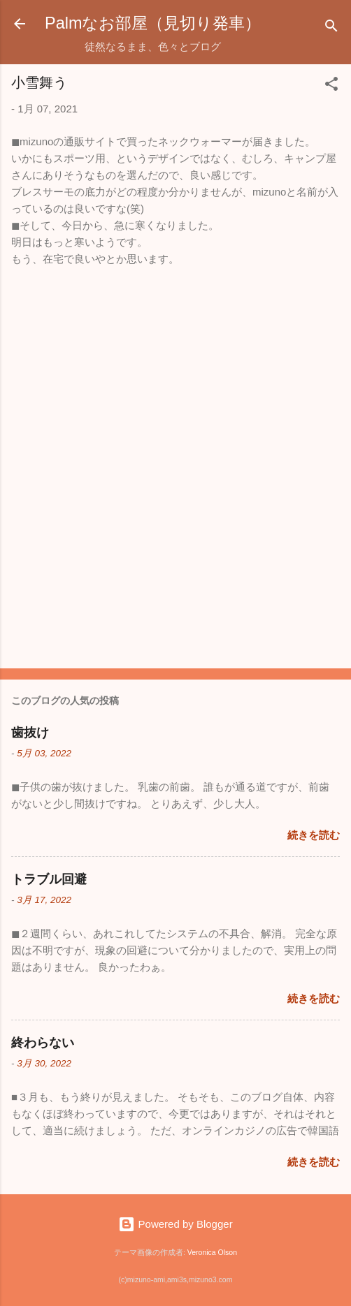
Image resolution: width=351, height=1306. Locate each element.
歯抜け (30, 733)
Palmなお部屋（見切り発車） (153, 23)
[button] (331, 86)
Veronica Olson (212, 1252)
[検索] (331, 28)
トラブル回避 (49, 879)
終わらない (42, 1043)
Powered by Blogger (175, 1224)
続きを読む (313, 835)
